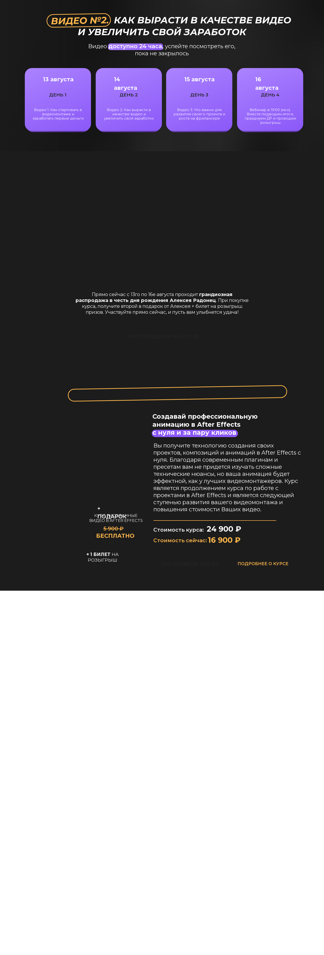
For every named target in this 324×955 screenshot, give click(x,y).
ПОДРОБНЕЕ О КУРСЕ (263, 563)
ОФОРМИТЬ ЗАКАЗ (190, 563)
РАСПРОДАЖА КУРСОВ (152, 336)
